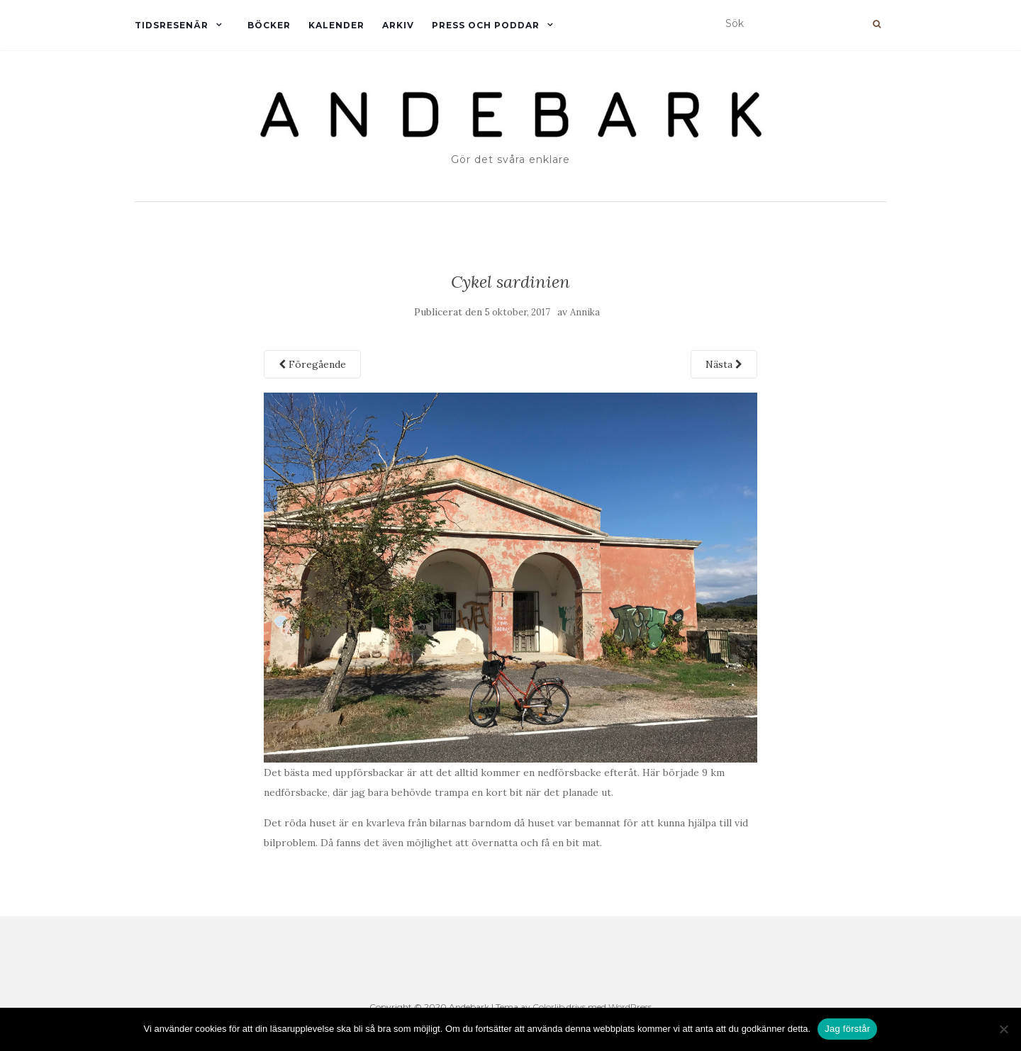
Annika (585, 312)
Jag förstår (847, 1028)
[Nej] (1003, 1029)
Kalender (336, 25)
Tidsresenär (171, 25)
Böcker (269, 25)
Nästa (723, 364)
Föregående (312, 364)
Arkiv (398, 25)
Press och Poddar (486, 25)
